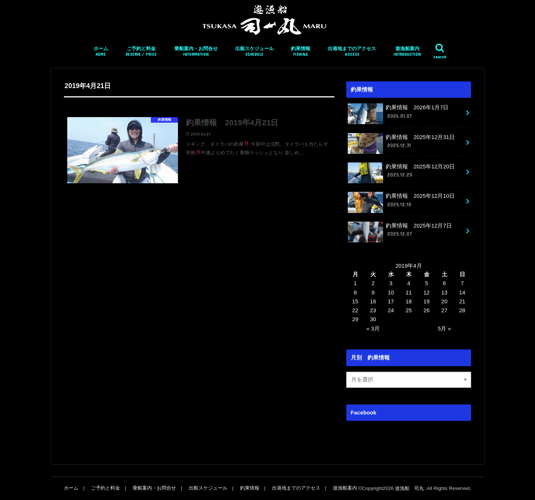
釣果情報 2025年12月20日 (401, 172)
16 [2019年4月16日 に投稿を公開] (373, 301)
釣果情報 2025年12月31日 (401, 143)
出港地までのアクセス (352, 51)
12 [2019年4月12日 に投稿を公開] (427, 293)
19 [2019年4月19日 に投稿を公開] (427, 301)
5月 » (444, 329)
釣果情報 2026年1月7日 (398, 113)
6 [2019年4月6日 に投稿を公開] (444, 283)
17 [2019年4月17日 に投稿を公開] (391, 301)
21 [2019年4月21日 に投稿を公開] (462, 301)
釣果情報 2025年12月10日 (401, 202)
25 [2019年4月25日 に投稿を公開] (409, 310)
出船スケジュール (254, 51)
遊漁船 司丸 (410, 488)
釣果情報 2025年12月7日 (399, 232)
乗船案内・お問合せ (196, 51)
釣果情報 (300, 51)
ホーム (101, 51)
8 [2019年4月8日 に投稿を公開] (355, 293)
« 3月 (373, 329)
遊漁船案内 (407, 51)
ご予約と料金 (141, 51)
